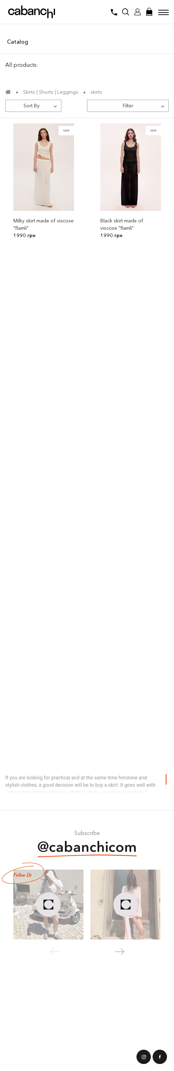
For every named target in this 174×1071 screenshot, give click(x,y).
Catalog (17, 41)
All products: (21, 64)
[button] (120, 951)
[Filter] (128, 106)
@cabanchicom (87, 847)
